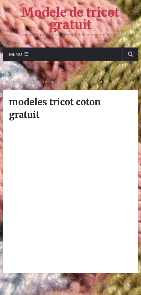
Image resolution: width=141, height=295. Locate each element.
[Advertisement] (70, 196)
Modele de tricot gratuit (70, 19)
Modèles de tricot (44, 81)
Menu (15, 54)
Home (16, 81)
